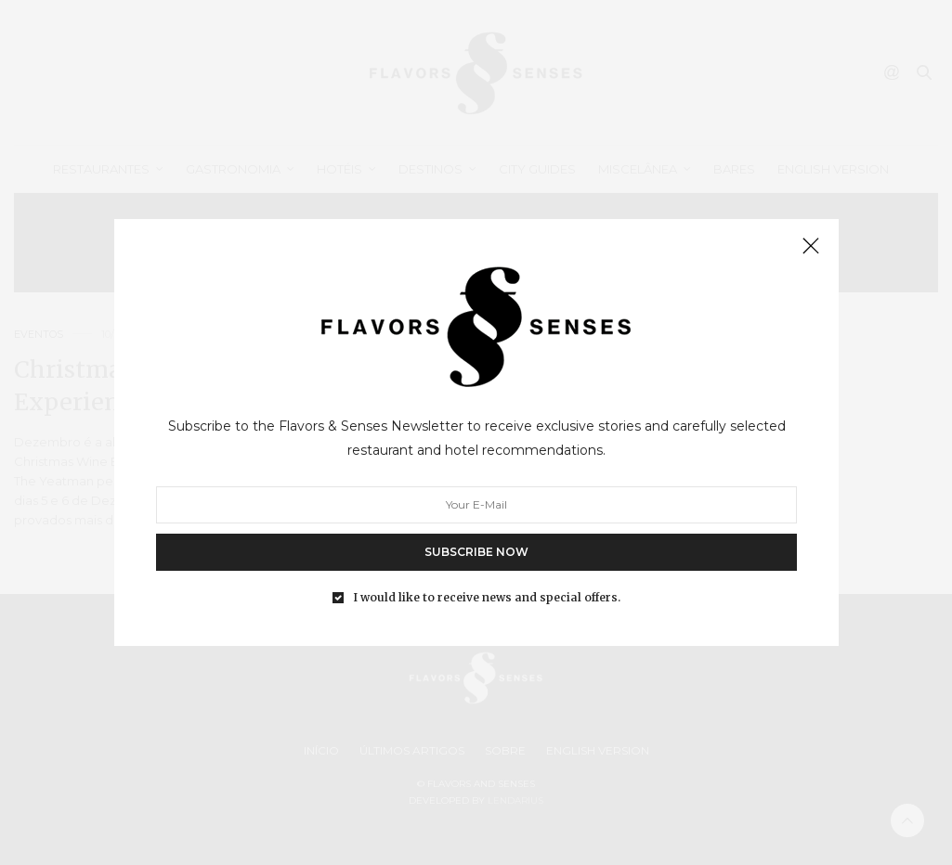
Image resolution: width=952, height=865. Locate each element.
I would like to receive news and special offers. (486, 597)
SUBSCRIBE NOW (476, 552)
